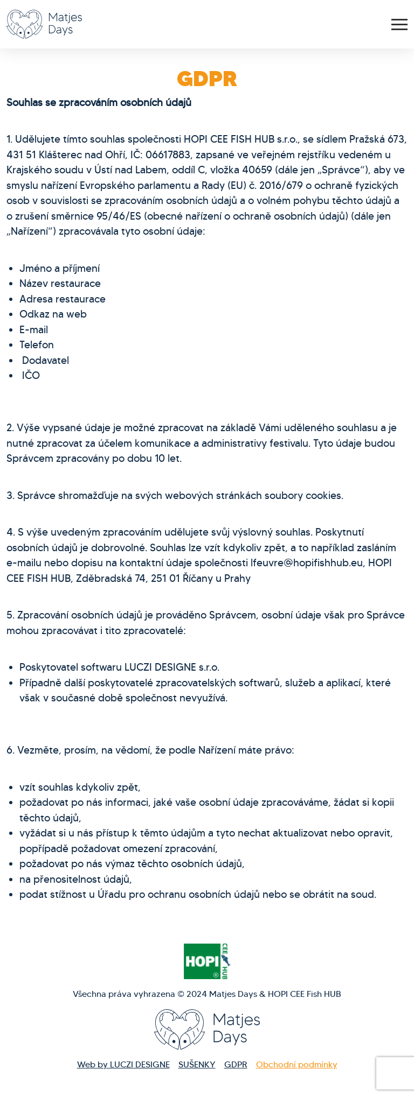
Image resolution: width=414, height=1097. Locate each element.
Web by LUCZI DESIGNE (123, 1064)
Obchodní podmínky (296, 1064)
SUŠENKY (197, 1064)
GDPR (235, 1064)
